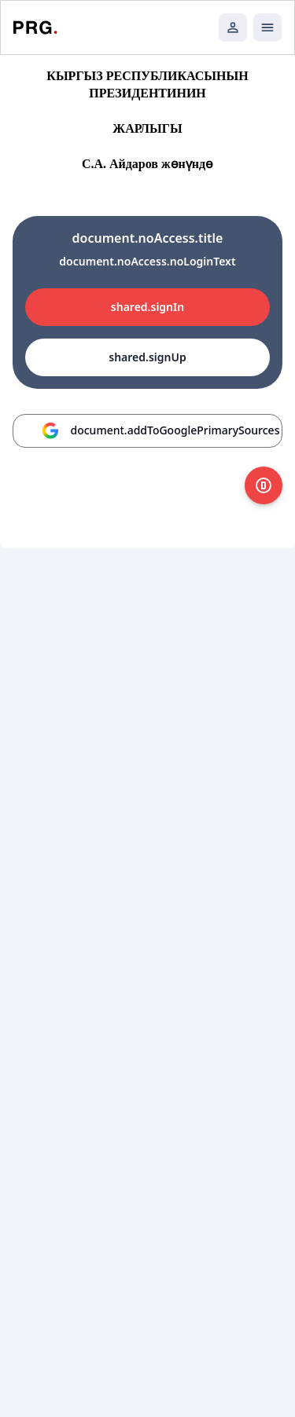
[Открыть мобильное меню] (267, 27)
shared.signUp (147, 357)
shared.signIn (147, 306)
